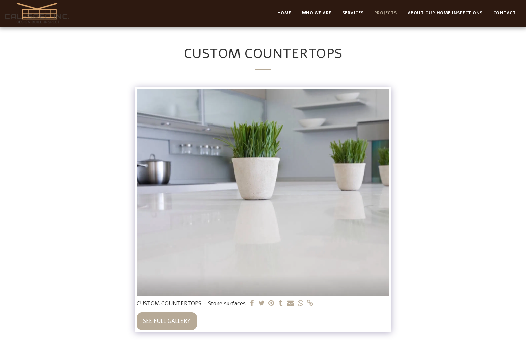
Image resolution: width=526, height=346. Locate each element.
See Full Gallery (167, 321)
